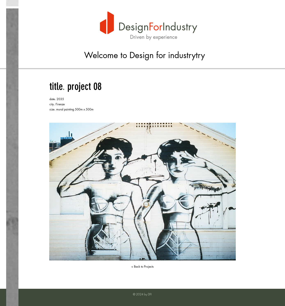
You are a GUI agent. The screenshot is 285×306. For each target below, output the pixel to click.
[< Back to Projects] (142, 266)
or (158, 26)
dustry (183, 26)
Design (133, 26)
